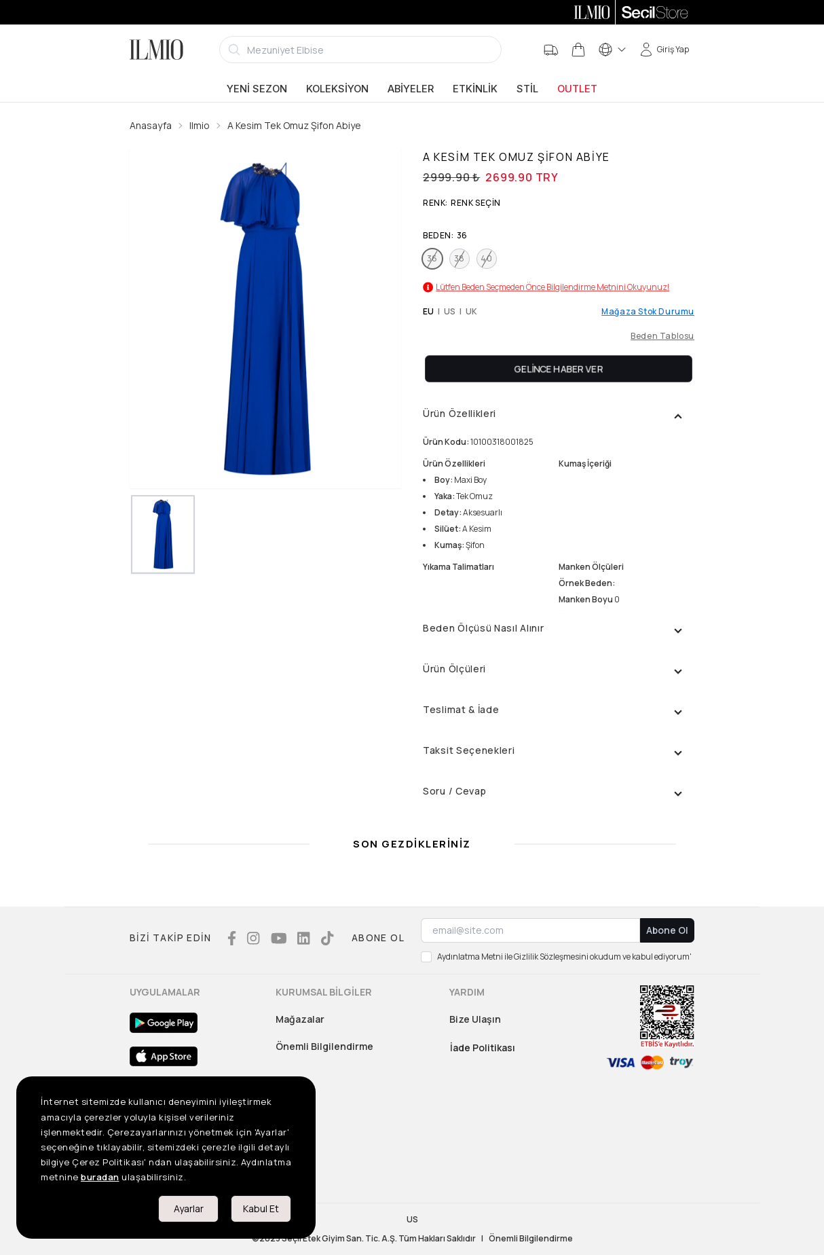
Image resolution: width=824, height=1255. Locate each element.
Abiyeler (411, 89)
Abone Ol (667, 930)
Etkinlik (475, 89)
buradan (100, 1177)
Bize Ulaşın (475, 1019)
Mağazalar (300, 1019)
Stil (527, 89)
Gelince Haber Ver (559, 368)
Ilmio (199, 125)
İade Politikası (482, 1047)
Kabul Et (261, 1208)
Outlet (577, 89)
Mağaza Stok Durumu (647, 311)
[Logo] (156, 49)
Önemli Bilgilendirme (324, 1046)
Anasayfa (151, 125)
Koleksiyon (337, 89)
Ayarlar (189, 1208)
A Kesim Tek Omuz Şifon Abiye (294, 125)
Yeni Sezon (257, 89)
